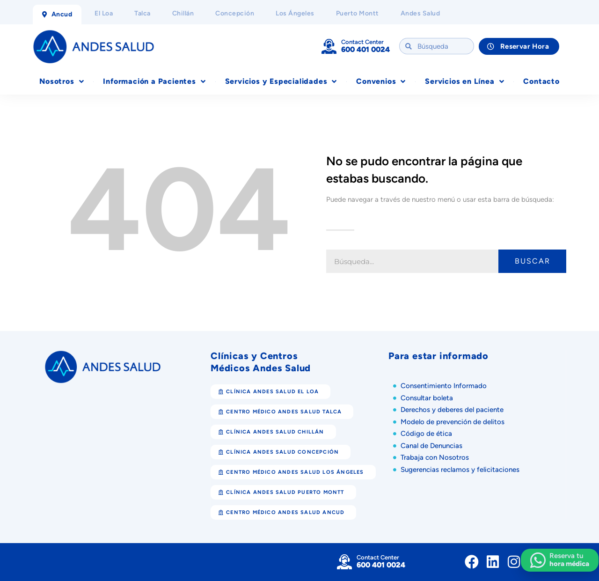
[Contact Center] (328, 46)
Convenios (381, 81)
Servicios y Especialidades (281, 81)
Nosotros (61, 81)
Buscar (532, 261)
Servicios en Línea (464, 81)
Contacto (541, 81)
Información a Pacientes (154, 81)
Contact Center (362, 41)
